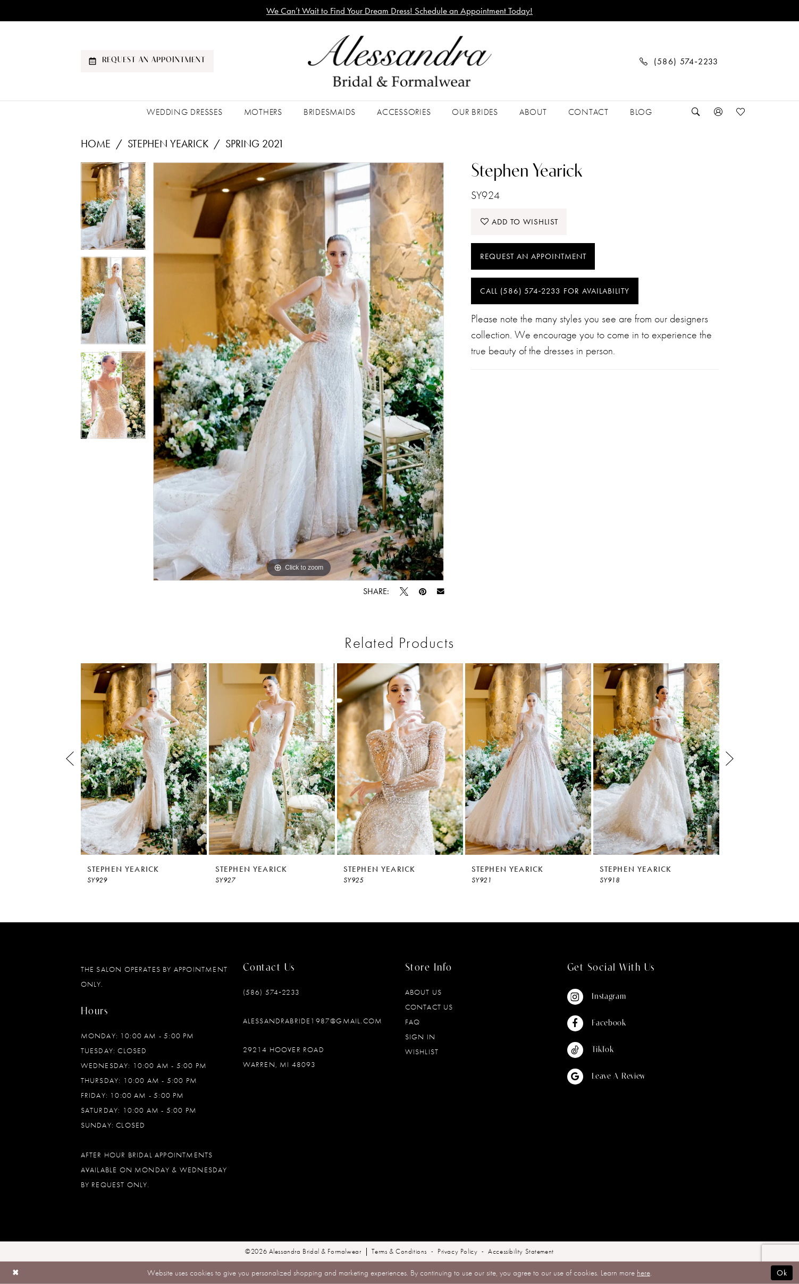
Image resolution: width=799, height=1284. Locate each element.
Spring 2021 (254, 144)
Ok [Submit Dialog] (782, 1273)
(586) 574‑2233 (271, 992)
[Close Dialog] (15, 1272)
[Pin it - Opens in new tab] (422, 591)
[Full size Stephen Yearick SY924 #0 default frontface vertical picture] (298, 371)
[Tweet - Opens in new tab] (404, 591)
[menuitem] (147, 61)
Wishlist (422, 1051)
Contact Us (429, 1007)
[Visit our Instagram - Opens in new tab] (606, 997)
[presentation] (144, 759)
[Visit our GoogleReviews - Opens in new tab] (606, 1077)
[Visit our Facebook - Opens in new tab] (606, 1023)
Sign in (420, 1036)
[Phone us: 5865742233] (679, 60)
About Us (423, 992)
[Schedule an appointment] (147, 61)
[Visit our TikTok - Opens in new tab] (606, 1050)
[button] (719, 112)
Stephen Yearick (168, 144)
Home (96, 144)
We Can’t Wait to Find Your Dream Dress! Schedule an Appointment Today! (399, 10)
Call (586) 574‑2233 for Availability (555, 291)
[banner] (400, 61)
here (643, 1273)
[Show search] (696, 112)
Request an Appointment (533, 256)
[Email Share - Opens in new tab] (440, 591)
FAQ (412, 1022)
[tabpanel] (113, 209)
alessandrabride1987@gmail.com (313, 1020)
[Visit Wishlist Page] (740, 112)
